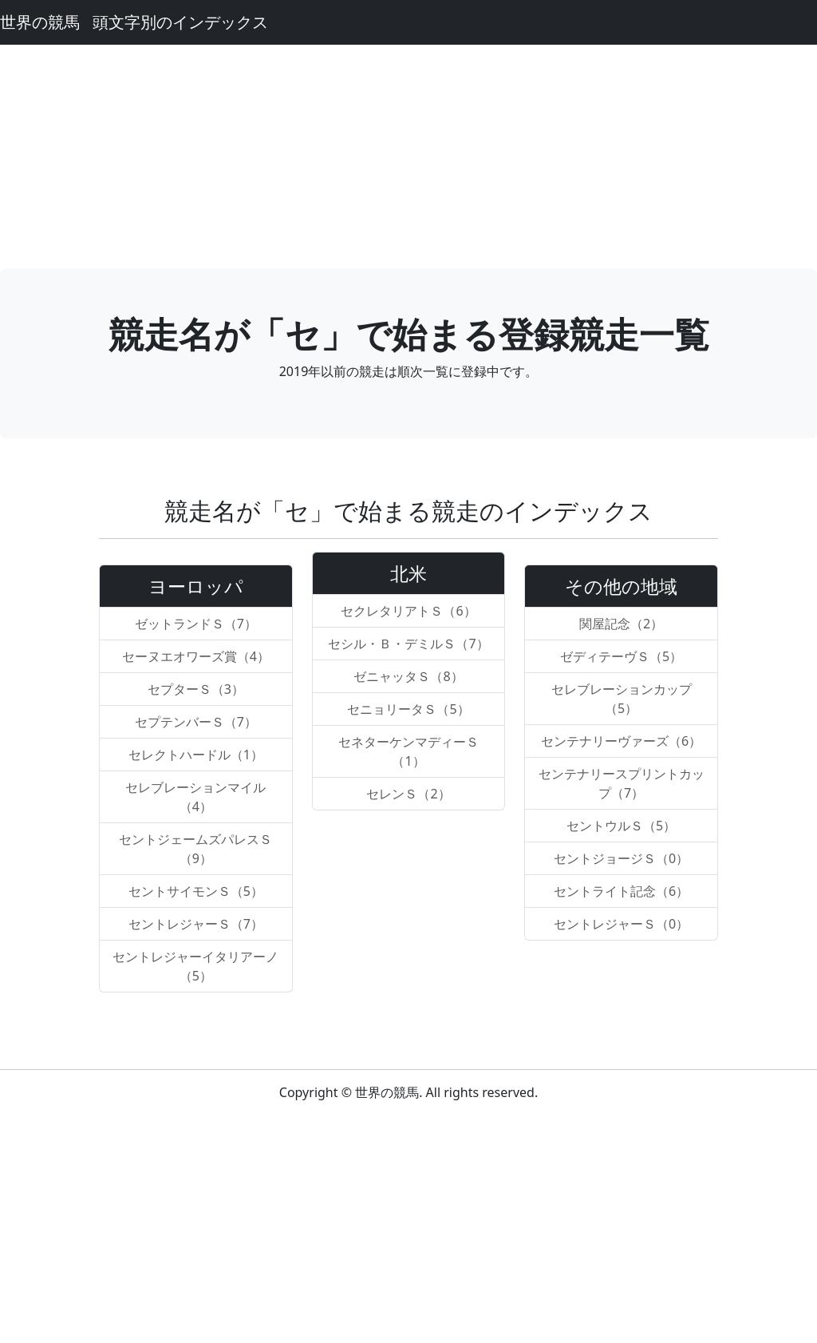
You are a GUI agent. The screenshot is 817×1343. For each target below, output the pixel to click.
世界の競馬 (40, 22)
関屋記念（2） (621, 623)
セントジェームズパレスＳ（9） (195, 848)
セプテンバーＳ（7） (196, 722)
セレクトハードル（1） (195, 754)
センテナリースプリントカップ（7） (622, 783)
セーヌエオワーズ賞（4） (196, 656)
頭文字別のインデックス (180, 22)
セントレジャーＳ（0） (621, 924)
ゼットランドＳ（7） (196, 623)
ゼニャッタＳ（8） (408, 676)
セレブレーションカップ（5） (621, 698)
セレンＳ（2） (408, 793)
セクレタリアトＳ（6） (408, 611)
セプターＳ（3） (196, 689)
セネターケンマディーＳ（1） (408, 751)
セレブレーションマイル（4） (195, 796)
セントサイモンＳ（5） (195, 891)
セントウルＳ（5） (621, 825)
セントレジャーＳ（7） (195, 924)
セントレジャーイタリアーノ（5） (195, 966)
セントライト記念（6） (621, 891)
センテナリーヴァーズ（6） (621, 741)
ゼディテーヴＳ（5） (621, 656)
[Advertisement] (408, 156)
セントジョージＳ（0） (621, 858)
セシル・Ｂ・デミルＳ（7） (408, 643)
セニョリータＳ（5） (408, 709)
